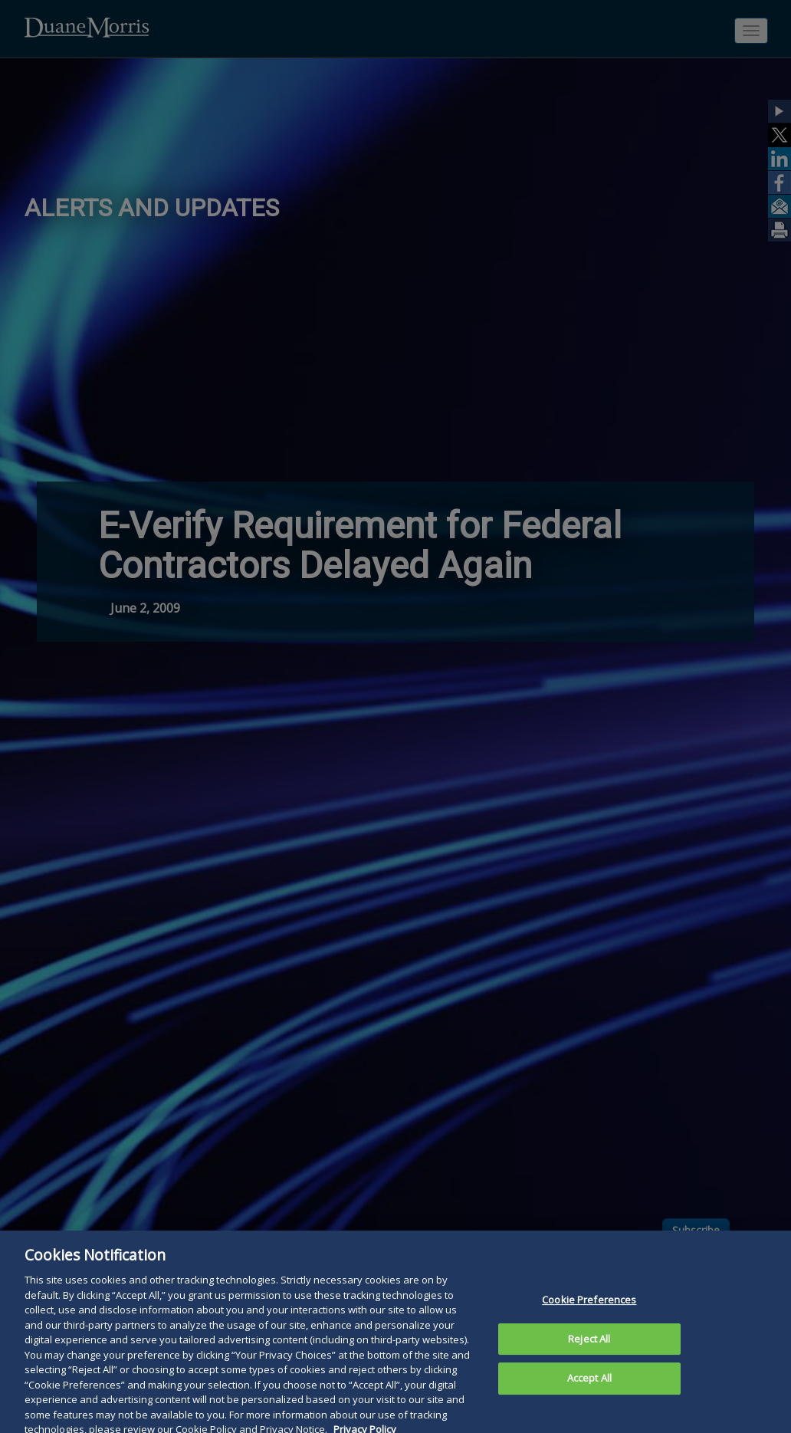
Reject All (589, 1346)
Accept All (589, 1386)
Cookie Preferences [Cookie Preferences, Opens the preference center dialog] (589, 1307)
